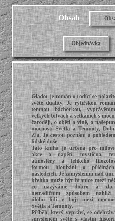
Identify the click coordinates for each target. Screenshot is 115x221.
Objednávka (86, 43)
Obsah (68, 18)
